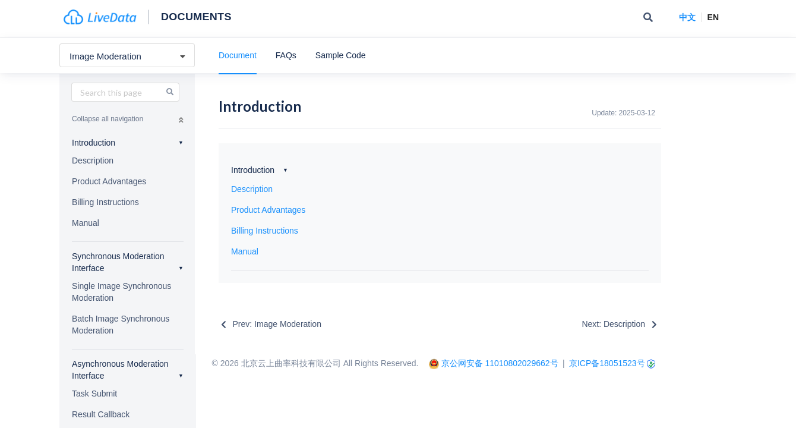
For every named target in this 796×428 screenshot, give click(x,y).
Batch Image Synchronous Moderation (120, 324)
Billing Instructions (105, 202)
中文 (687, 17)
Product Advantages (109, 181)
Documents (196, 16)
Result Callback (100, 414)
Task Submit (94, 393)
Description (92, 160)
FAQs (286, 55)
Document (238, 55)
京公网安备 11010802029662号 (499, 363)
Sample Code (340, 55)
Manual (85, 223)
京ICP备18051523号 (607, 363)
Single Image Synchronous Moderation (121, 292)
